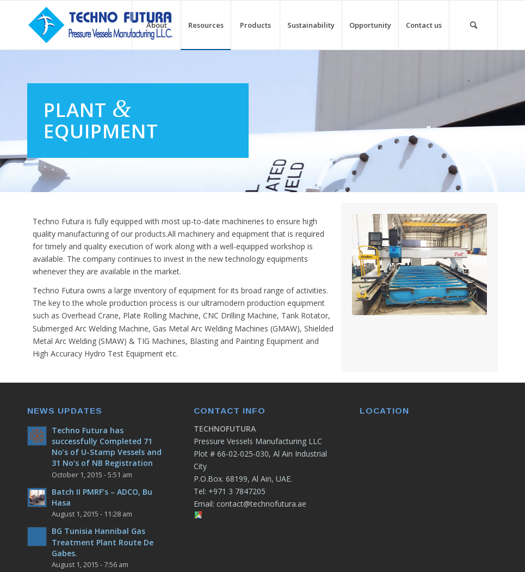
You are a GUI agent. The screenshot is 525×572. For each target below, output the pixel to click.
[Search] (473, 25)
